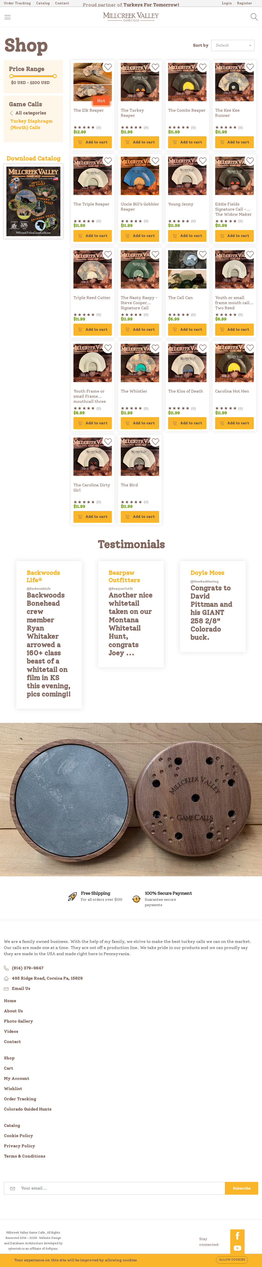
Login (227, 3)
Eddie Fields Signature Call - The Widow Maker (233, 209)
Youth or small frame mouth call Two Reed (232, 302)
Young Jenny (180, 204)
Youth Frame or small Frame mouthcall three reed (89, 399)
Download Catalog (33, 158)
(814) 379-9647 (27, 968)
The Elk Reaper (88, 110)
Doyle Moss (207, 572)
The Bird (129, 485)
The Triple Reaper (91, 204)
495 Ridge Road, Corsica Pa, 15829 (47, 978)
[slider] (11, 76)
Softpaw (51, 1248)
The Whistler (134, 391)
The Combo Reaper (187, 110)
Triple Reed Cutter (92, 297)
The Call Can (180, 297)
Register (244, 3)
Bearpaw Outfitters (124, 576)
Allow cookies (232, 1259)
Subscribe (241, 1188)
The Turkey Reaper (132, 113)
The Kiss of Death (185, 391)
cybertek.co (16, 1248)
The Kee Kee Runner (227, 113)
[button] (233, 45)
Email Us (21, 988)
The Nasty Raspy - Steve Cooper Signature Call (139, 302)
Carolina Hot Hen (232, 391)
